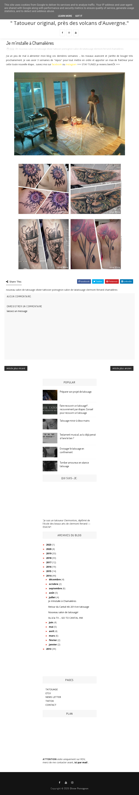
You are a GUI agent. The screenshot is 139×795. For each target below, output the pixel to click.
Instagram (71, 64)
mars (52, 635)
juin (51, 622)
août (52, 592)
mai (51, 626)
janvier (53, 644)
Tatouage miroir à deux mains (74, 420)
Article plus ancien (121, 368)
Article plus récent (16, 368)
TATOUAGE (51, 689)
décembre (55, 579)
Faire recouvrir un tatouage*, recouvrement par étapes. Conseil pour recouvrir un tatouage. (76, 409)
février (53, 640)
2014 (49, 575)
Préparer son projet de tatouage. (76, 391)
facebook (57, 64)
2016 (49, 566)
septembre (56, 588)
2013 (49, 648)
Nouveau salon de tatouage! (63, 612)
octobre (54, 584)
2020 (49, 549)
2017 (49, 562)
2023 (49, 544)
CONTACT (50, 704)
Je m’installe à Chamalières (62, 601)
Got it (78, 16)
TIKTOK (49, 700)
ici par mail (80, 762)
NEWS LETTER (53, 697)
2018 (49, 557)
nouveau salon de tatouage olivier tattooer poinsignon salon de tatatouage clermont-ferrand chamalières (71, 48)
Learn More (65, 16)
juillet (52, 597)
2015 (49, 571)
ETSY (48, 693)
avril (52, 631)
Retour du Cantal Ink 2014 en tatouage (68, 606)
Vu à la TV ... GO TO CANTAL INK (65, 617)
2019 (49, 553)
